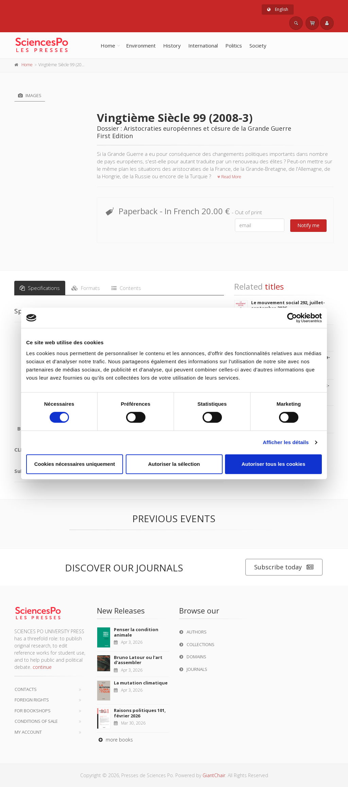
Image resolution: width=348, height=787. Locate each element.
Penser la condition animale (136, 632)
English (277, 9)
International (203, 45)
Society (257, 45)
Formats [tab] (85, 288)
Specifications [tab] (40, 288)
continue (42, 667)
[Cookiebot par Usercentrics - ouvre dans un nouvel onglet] (292, 318)
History (172, 45)
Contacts (26, 689)
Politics (233, 45)
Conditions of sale (36, 721)
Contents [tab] (126, 288)
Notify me (308, 225)
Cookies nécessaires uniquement (74, 464)
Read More (229, 177)
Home (108, 45)
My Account (28, 732)
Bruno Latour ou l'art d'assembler (138, 660)
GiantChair (214, 775)
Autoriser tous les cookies (274, 464)
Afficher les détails (286, 442)
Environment (141, 45)
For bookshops (33, 711)
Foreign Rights (32, 700)
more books (115, 739)
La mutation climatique (141, 683)
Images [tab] (29, 95)
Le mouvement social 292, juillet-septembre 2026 (288, 305)
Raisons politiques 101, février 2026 (140, 713)
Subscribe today (284, 567)
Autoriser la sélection (174, 464)
